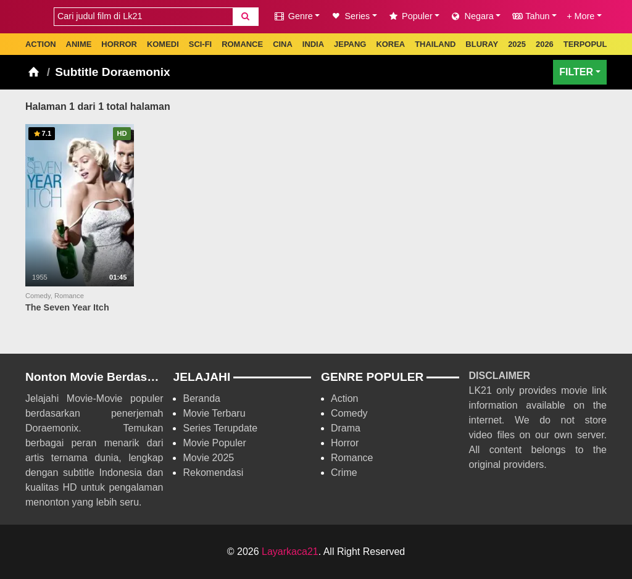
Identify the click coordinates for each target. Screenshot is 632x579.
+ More (580, 16)
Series (350, 16)
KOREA (390, 44)
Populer (410, 16)
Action (344, 398)
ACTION (40, 44)
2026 (545, 44)
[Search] (245, 16)
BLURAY (481, 44)
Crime (344, 472)
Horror (345, 443)
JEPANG (350, 44)
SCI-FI (200, 44)
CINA (283, 44)
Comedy (349, 413)
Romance (352, 457)
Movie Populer (214, 443)
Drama (345, 428)
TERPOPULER (590, 44)
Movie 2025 (208, 457)
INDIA (313, 44)
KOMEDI (163, 44)
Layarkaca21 (290, 551)
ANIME (79, 44)
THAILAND (435, 44)
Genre (293, 16)
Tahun (529, 16)
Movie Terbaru (214, 413)
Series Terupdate (220, 428)
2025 (517, 44)
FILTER (576, 72)
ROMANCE (242, 44)
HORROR (119, 44)
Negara (471, 16)
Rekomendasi (213, 472)
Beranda (201, 398)
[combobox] (143, 16)
